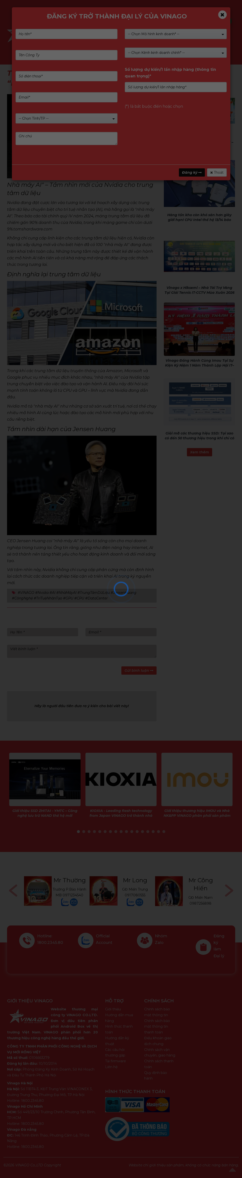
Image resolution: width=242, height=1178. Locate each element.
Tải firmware (115, 1061)
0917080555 (135, 895)
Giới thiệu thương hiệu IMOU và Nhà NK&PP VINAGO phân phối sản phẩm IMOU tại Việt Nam (197, 815)
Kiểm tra (137, 21)
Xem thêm (199, 452)
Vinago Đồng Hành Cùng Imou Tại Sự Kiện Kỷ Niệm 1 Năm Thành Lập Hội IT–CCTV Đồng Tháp (199, 365)
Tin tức (216, 35)
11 (131, 831)
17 (163, 831)
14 (147, 831)
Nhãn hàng (135, 35)
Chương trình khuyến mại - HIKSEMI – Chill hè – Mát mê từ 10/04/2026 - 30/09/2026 (199, 147)
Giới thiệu (113, 1009)
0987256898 (200, 903)
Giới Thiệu (105, 35)
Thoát (217, 172)
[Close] (222, 14)
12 (137, 831)
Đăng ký (192, 172)
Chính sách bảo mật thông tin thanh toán (157, 1027)
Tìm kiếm (220, 21)
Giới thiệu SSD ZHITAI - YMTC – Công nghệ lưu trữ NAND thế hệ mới (44, 813)
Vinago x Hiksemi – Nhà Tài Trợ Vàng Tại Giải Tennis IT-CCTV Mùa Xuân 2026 (199, 290)
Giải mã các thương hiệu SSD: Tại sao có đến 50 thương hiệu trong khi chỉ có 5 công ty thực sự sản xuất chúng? (199, 438)
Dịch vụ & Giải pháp (176, 35)
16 (158, 831)
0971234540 (73, 895)
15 (153, 831)
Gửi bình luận (139, 670)
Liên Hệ (73, 46)
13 (142, 831)
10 (126, 831)
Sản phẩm (76, 35)
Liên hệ (111, 1067)
